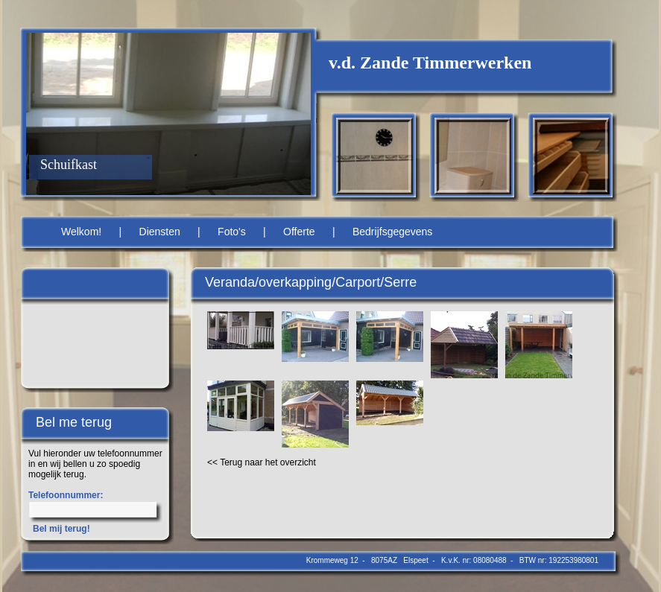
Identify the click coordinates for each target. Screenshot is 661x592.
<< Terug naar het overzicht (261, 462)
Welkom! (81, 232)
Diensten (159, 232)
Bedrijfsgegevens (392, 232)
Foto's (232, 232)
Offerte (299, 232)
